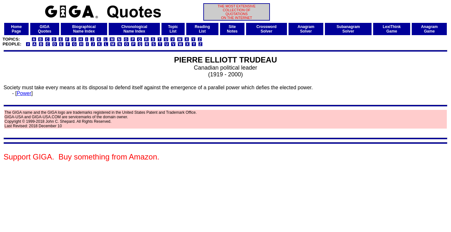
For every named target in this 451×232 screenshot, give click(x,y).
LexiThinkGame (392, 29)
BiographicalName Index (84, 29)
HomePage (16, 29)
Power (24, 93)
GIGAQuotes (44, 29)
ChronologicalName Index (134, 29)
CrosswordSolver (266, 29)
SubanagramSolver (348, 29)
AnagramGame (429, 29)
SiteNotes (232, 29)
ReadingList (202, 29)
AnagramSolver (306, 29)
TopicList (173, 29)
